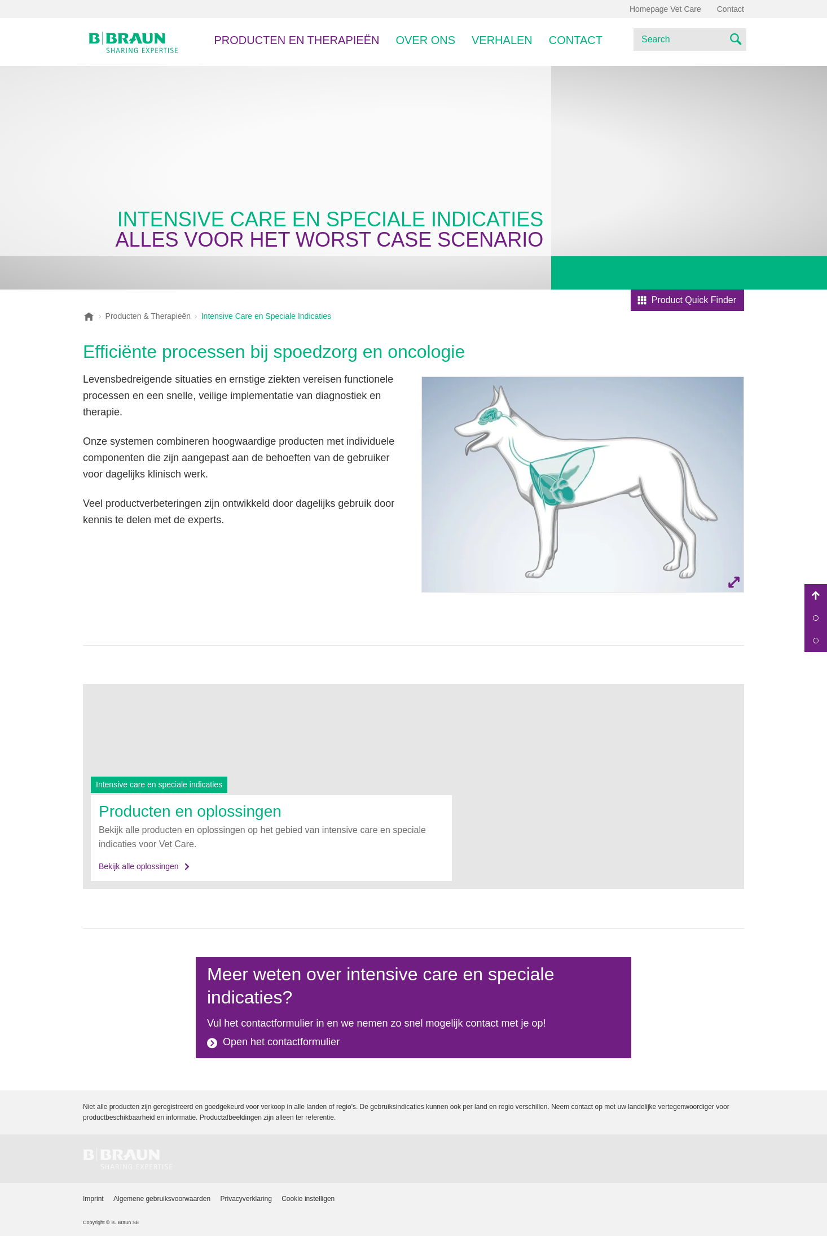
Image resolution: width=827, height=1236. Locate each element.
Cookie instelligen (308, 1199)
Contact (575, 40)
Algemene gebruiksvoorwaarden (161, 1199)
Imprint (93, 1199)
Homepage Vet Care (665, 9)
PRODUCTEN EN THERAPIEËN (296, 40)
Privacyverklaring (245, 1199)
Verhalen (502, 40)
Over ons (425, 40)
